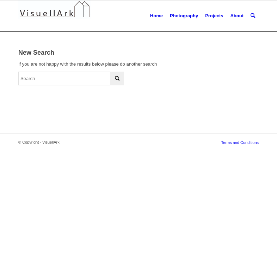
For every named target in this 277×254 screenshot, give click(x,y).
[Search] (253, 15)
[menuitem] (156, 15)
